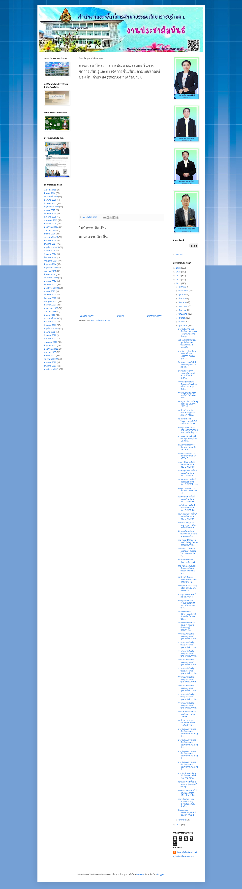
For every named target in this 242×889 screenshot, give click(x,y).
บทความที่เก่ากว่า (154, 316)
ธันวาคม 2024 (50, 244)
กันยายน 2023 (50, 295)
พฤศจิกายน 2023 (51, 288)
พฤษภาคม (183, 314)
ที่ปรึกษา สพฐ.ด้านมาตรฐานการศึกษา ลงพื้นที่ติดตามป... (187, 525)
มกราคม (182, 820)
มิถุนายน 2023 (50, 305)
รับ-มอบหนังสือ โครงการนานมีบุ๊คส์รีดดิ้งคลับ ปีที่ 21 (187, 421)
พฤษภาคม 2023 (51, 308)
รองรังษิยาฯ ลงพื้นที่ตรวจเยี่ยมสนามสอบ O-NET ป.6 (186, 507)
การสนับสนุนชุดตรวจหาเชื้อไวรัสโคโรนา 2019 (187, 395)
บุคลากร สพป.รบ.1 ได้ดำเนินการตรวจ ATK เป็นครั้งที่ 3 (187, 792)
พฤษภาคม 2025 (51, 227)
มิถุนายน (182, 310)
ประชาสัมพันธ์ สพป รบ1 (187, 852)
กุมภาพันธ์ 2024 (51, 278)
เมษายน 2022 (50, 352)
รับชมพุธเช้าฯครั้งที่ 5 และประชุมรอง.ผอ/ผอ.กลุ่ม (187, 784)
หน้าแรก (120, 316)
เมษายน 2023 (50, 311)
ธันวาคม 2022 (50, 325)
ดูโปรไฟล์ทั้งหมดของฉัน (183, 856)
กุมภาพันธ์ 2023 (51, 318)
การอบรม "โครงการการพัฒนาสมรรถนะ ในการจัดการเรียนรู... (187, 552)
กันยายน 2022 (50, 335)
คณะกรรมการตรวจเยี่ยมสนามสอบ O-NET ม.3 (187, 447)
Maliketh (140, 874)
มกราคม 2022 (50, 362)
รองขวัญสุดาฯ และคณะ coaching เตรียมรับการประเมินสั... (186, 802)
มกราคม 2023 (50, 322)
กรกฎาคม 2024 (51, 261)
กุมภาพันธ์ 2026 (51, 196)
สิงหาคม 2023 (50, 298)
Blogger (160, 874)
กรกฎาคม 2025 (51, 220)
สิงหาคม (182, 302)
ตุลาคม (182, 294)
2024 (178, 275)
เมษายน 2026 (50, 190)
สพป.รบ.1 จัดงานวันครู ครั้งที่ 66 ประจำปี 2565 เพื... (188, 403)
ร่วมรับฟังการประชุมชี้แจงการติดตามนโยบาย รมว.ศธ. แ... (187, 569)
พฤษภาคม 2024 (51, 267)
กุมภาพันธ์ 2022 (51, 359)
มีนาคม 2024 (50, 274)
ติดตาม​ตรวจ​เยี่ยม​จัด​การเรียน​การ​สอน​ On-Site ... (187, 714)
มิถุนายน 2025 (50, 223)
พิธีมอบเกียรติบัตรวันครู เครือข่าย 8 (186, 560)
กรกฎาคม (183, 306)
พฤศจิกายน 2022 (51, 328)
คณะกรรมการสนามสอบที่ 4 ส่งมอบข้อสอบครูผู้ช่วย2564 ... (186, 626)
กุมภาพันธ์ (183, 325)
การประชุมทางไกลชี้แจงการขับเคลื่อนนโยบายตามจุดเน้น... (187, 385)
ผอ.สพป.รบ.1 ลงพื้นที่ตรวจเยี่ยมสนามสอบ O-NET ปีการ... (188, 481)
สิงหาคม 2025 (50, 217)
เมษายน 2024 (50, 271)
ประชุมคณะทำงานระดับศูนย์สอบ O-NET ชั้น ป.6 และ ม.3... (186, 604)
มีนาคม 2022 (50, 355)
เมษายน (182, 318)
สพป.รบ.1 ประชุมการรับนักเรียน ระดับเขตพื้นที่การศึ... (187, 722)
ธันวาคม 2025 (50, 203)
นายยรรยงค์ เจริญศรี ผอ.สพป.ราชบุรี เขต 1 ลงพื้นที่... (187, 438)
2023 (178, 279)
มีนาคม (182, 322)
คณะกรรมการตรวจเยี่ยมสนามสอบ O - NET (187, 490)
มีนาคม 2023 (50, 315)
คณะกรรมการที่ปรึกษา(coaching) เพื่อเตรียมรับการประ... (187, 615)
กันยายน (182, 298)
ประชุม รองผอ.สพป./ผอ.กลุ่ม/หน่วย (186, 595)
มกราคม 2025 (50, 240)
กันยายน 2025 (50, 213)
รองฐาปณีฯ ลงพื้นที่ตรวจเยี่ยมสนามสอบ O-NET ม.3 (186, 464)
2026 (178, 268)
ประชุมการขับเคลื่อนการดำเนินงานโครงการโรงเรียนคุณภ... (187, 354)
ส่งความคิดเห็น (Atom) (100, 320)
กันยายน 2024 (50, 254)
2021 (178, 824)
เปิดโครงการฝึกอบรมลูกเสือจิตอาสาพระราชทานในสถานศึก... (187, 343)
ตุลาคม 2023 (49, 291)
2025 (178, 272)
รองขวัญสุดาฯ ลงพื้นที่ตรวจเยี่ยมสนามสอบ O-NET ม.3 (187, 473)
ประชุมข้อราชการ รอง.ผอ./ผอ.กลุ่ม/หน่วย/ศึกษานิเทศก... (186, 374)
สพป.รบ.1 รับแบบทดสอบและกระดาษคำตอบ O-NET (187, 579)
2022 (178, 283)
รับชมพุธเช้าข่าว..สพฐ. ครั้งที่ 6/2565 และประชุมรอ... (188, 588)
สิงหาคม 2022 (50, 338)
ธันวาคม (182, 287)
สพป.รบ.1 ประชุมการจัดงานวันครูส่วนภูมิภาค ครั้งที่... (187, 412)
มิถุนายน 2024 (50, 264)
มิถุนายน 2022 (50, 345)
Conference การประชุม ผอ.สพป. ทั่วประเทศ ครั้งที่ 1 (187, 812)
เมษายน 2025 (50, 230)
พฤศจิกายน (184, 291)
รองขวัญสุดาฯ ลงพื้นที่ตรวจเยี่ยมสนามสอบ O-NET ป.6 (187, 516)
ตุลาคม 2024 (49, 251)
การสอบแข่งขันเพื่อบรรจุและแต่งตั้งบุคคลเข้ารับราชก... (187, 636)
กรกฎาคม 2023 (51, 301)
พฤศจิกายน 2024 (51, 247)
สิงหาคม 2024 (50, 257)
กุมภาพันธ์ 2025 (51, 237)
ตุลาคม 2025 (49, 210)
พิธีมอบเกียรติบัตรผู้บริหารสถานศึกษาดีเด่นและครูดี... (187, 533)
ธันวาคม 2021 (50, 366)
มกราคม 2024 (50, 281)
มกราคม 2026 (50, 200)
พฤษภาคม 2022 (51, 349)
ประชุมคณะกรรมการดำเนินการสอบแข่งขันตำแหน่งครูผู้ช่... (188, 732)
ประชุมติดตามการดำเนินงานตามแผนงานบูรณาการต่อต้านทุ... (187, 332)
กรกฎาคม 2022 (51, 342)
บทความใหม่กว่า (87, 316)
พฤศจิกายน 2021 (51, 369)
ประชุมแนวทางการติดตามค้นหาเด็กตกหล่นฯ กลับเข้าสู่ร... (188, 430)
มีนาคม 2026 (50, 193)
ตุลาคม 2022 (49, 332)
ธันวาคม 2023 (50, 284)
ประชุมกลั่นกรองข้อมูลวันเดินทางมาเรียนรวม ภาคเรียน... (187, 775)
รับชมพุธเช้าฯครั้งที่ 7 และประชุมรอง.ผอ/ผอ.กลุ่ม (187, 364)
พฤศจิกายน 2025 (51, 207)
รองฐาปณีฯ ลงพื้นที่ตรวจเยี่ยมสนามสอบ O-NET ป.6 (186, 499)
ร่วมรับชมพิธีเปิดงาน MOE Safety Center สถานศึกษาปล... (188, 542)
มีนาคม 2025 (50, 234)
